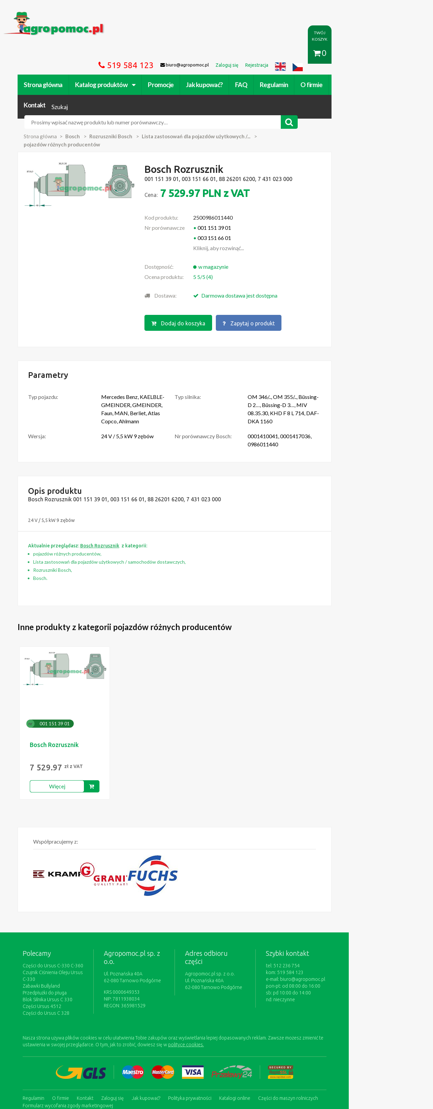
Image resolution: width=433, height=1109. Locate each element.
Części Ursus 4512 (53, 940)
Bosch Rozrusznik (65, 685)
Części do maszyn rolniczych (299, 1031)
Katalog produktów (116, 53)
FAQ (253, 53)
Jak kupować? (216, 53)
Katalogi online (245, 1031)
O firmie (323, 53)
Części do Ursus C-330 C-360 (64, 906)
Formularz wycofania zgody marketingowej (79, 1038)
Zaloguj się (123, 1031)
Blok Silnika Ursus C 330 (59, 933)
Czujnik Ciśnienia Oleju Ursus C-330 (71, 913)
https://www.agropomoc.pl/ (47, 16)
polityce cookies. (154, 979)
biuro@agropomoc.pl (360, 920)
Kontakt (357, 53)
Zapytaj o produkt (285, 273)
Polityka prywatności (201, 1031)
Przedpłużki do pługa (56, 927)
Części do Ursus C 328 (57, 947)
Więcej (68, 727)
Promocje (172, 53)
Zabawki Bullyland (52, 920)
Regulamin (285, 53)
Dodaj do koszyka (214, 273)
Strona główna (54, 53)
